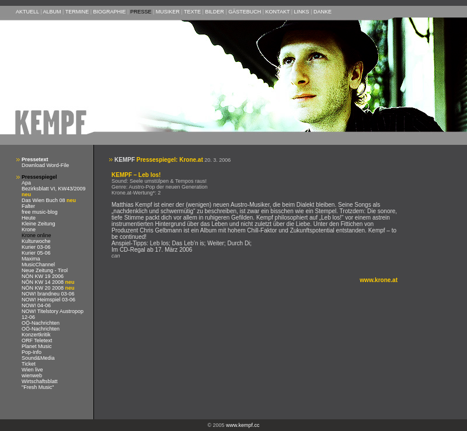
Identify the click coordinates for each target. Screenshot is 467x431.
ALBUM (52, 12)
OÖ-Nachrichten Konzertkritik (41, 332)
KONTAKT (278, 12)
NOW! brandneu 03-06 (48, 294)
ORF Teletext (37, 340)
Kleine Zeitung (38, 224)
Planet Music (37, 346)
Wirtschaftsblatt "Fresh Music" (40, 384)
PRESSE (141, 12)
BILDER (214, 12)
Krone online (36, 235)
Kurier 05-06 (36, 253)
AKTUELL (27, 12)
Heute (29, 218)
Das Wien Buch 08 (44, 200)
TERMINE (77, 12)
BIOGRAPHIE (109, 12)
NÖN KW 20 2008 (43, 288)
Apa (26, 183)
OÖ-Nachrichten (41, 323)
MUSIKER (168, 12)
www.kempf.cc (243, 425)
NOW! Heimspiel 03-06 (48, 300)
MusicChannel (38, 264)
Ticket (29, 364)
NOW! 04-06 (36, 305)
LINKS (301, 12)
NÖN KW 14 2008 (43, 282)
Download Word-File (45, 165)
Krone (29, 229)
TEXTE (192, 12)
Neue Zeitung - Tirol (45, 270)
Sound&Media (38, 358)
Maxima (31, 259)
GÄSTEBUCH (244, 12)
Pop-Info (31, 352)
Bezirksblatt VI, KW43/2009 (54, 189)
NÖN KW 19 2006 (43, 276)
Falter (28, 206)
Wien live (32, 370)
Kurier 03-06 (36, 247)
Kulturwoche (36, 241)
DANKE (322, 12)
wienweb (32, 375)
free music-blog (40, 212)
